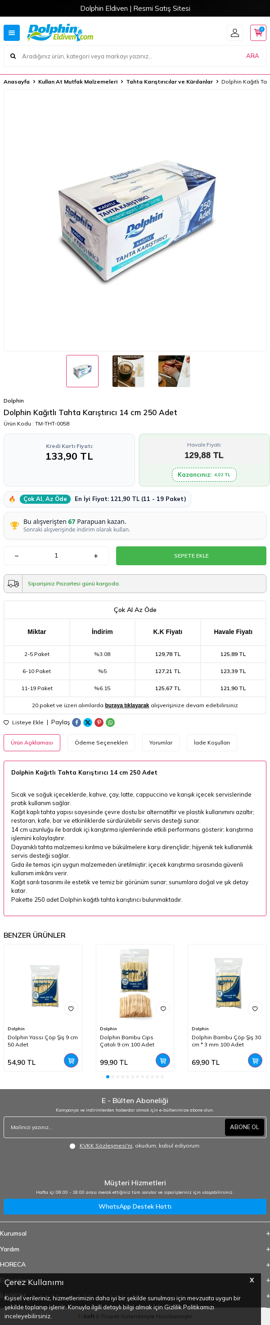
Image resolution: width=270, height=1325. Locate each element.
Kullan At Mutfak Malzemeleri (77, 81)
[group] (135, 220)
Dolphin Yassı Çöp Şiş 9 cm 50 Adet (43, 1041)
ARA (252, 55)
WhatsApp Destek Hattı (135, 1206)
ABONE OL (244, 1126)
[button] (107, 1076)
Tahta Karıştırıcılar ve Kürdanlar (169, 81)
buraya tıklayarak (127, 705)
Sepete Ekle (191, 555)
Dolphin (14, 400)
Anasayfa (17, 81)
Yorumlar (160, 742)
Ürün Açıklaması (32, 742)
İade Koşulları (212, 742)
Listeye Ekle (24, 722)
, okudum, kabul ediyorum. (135, 1145)
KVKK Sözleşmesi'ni (106, 1145)
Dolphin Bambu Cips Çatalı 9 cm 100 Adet (127, 1041)
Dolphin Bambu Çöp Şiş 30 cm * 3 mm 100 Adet (226, 1041)
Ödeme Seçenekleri (101, 742)
